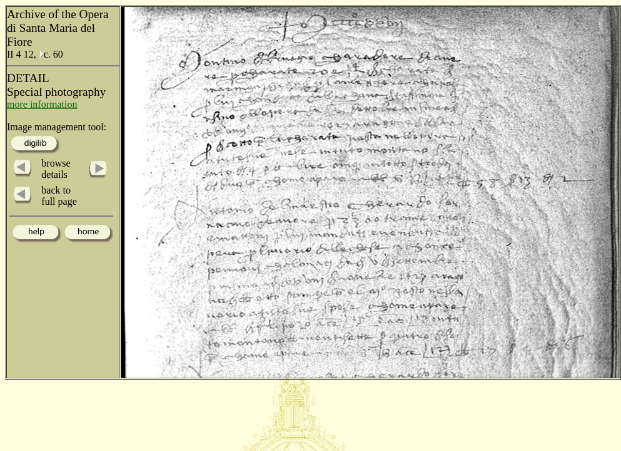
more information (42, 104)
